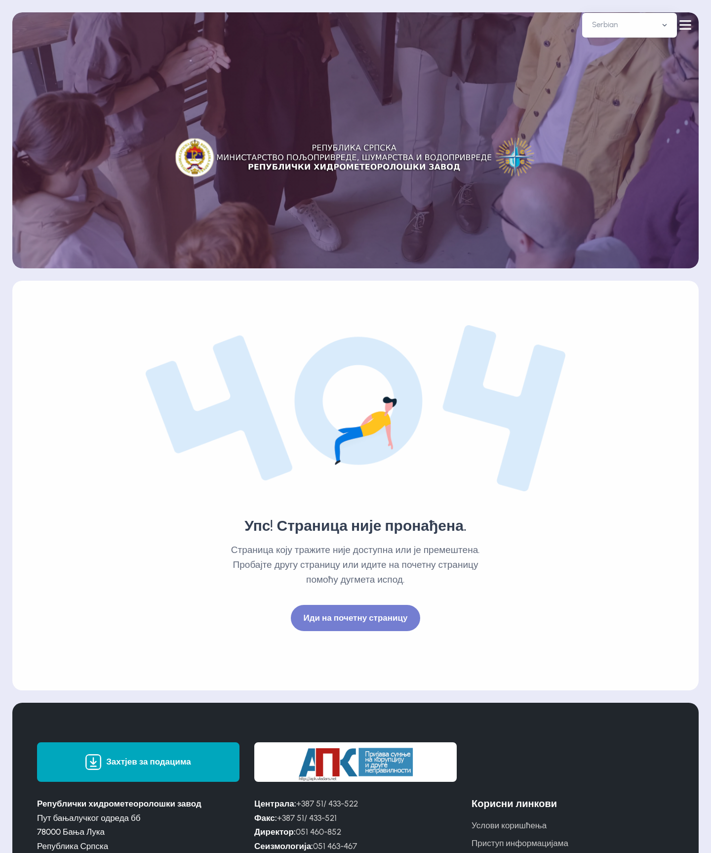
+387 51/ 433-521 (307, 818)
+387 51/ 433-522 (327, 804)
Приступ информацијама (520, 843)
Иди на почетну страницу (356, 618)
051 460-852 (318, 832)
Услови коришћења (509, 825)
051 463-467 (335, 846)
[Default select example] (629, 25)
